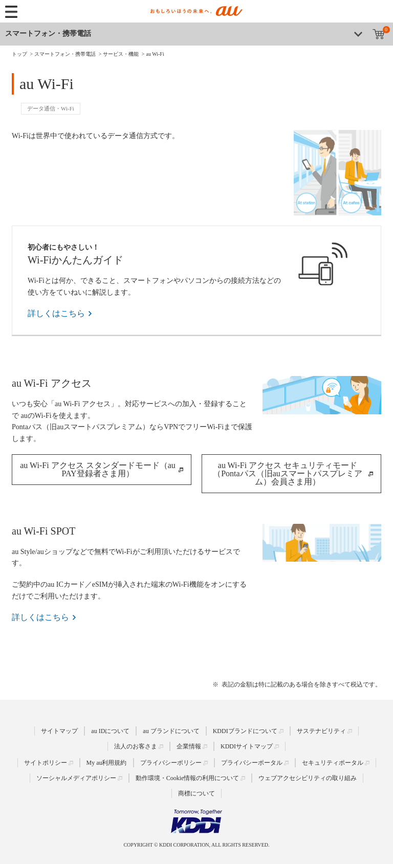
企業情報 (189, 745)
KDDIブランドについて (245, 730)
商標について (196, 793)
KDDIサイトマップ (247, 745)
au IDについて (110, 730)
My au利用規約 (106, 762)
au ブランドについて (171, 730)
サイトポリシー (45, 762)
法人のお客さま (135, 745)
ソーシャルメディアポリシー (76, 778)
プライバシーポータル (251, 762)
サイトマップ (59, 730)
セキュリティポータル (332, 762)
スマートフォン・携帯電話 (48, 33)
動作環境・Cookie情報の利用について (187, 778)
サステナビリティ (321, 730)
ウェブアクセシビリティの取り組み (307, 778)
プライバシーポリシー (171, 762)
